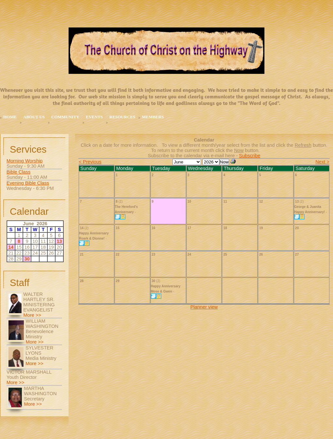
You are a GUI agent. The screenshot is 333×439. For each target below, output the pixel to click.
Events (94, 116)
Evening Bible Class (28, 183)
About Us (34, 116)
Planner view (204, 307)
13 (59, 241)
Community (65, 116)
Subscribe (249, 155)
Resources (122, 116)
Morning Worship (25, 160)
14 (10, 247)
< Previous (90, 161)
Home (10, 116)
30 (27, 259)
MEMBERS (153, 116)
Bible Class (18, 172)
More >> (32, 315)
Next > (322, 161)
